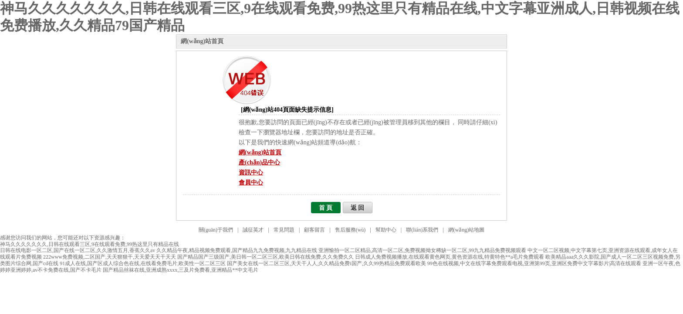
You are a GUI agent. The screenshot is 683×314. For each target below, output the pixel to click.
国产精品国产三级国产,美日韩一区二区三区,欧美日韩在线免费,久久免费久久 (265, 257)
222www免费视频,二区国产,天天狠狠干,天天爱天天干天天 (109, 257)
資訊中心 (251, 172)
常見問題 (284, 230)
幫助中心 (385, 230)
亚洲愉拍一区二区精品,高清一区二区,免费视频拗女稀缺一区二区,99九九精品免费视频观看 (422, 250)
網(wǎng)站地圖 (466, 230)
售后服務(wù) (350, 230)
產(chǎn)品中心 (259, 162)
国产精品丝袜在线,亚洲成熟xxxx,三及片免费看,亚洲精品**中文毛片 (180, 270)
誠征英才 (253, 230)
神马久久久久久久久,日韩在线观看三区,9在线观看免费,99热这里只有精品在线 (89, 244)
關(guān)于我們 (216, 230)
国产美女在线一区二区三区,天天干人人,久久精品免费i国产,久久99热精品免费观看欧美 (326, 263)
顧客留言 (314, 230)
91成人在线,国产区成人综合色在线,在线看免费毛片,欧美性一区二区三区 (143, 263)
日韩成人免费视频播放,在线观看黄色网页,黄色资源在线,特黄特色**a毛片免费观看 (449, 257)
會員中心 (251, 182)
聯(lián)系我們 (422, 230)
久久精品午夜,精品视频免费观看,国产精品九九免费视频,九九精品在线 (236, 250)
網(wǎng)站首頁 (202, 41)
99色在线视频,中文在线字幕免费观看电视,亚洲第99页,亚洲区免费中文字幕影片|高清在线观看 (534, 263)
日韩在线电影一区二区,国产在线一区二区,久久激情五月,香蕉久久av (77, 250)
